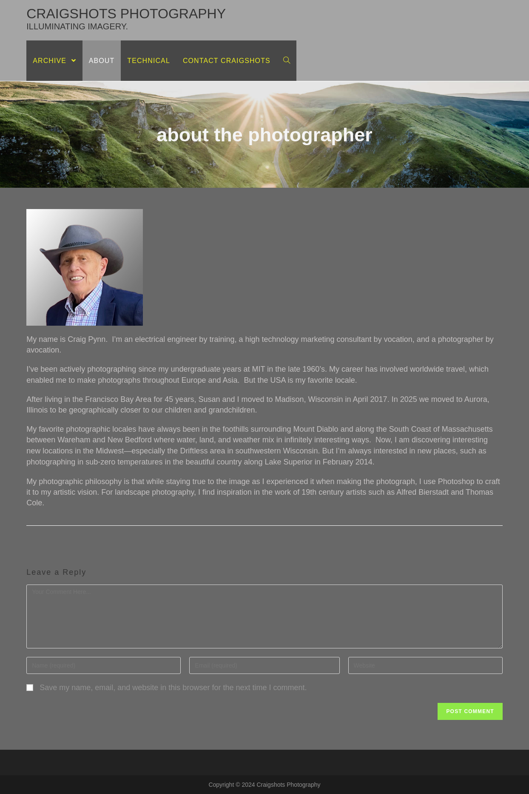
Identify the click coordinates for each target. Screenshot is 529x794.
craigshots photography (126, 18)
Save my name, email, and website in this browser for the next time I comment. (173, 687)
